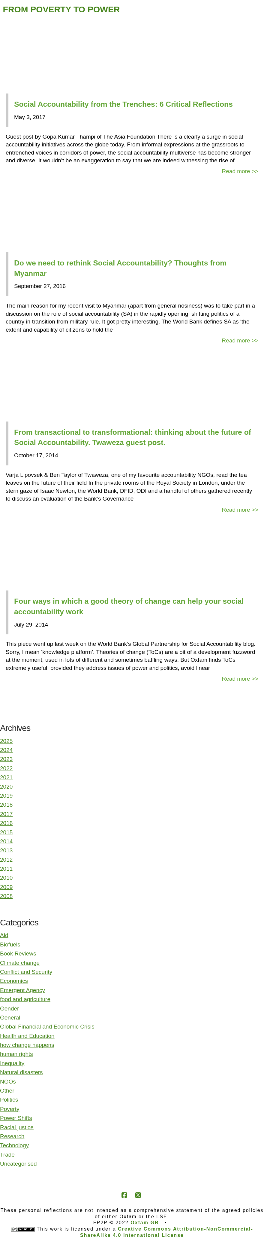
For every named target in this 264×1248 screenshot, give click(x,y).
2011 (6, 869)
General (10, 1017)
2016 (6, 823)
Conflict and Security (26, 972)
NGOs (8, 1081)
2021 (6, 777)
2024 (6, 750)
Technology (14, 1145)
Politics (9, 1099)
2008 (6, 896)
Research (12, 1136)
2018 (6, 805)
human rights (16, 1054)
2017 (6, 814)
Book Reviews (18, 953)
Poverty (9, 1109)
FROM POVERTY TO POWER (61, 9)
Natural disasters (21, 1072)
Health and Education (27, 1036)
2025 (6, 741)
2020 (6, 786)
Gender (9, 1008)
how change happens (27, 1045)
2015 (6, 832)
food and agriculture (25, 999)
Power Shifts (16, 1118)
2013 (6, 850)
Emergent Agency (22, 990)
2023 (6, 759)
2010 (6, 878)
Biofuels (10, 944)
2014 (6, 841)
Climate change (20, 963)
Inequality (12, 1063)
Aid (4, 935)
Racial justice (17, 1127)
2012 (6, 860)
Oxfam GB (144, 1222)
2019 (6, 796)
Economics (14, 981)
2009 (6, 887)
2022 (6, 768)
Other (7, 1090)
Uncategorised (18, 1164)
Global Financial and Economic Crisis (47, 1026)
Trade (7, 1154)
